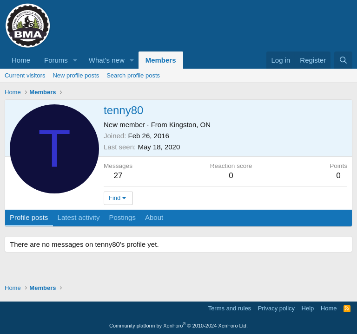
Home (21, 60)
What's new (107, 60)
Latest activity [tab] (79, 217)
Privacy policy (276, 308)
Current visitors (25, 75)
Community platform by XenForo (178, 325)
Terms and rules (229, 308)
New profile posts (76, 75)
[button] (75, 60)
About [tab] (154, 217)
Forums (56, 60)
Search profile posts (133, 75)
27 (118, 175)
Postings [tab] (122, 217)
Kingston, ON (190, 124)
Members (160, 60)
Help (308, 308)
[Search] (343, 60)
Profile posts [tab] (29, 217)
